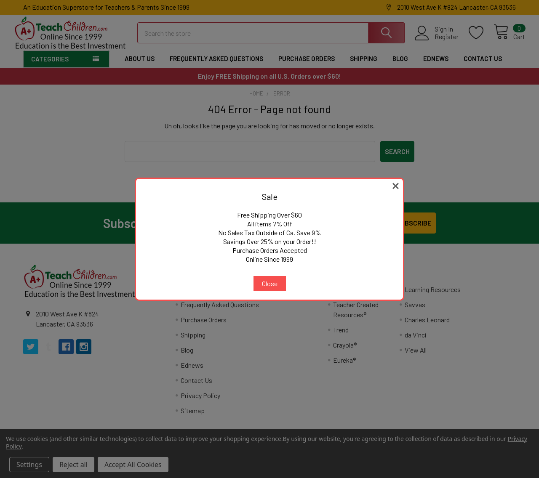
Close (270, 283)
